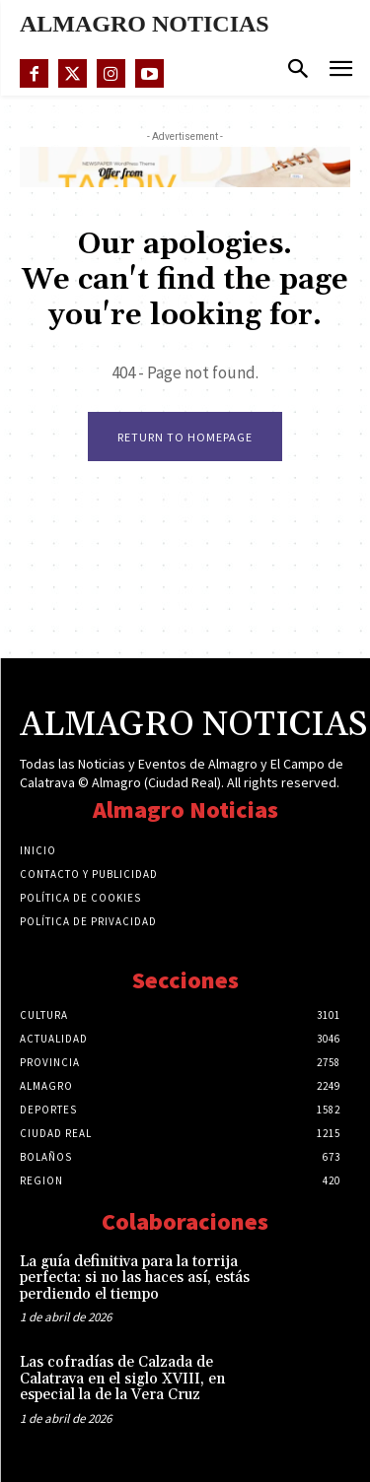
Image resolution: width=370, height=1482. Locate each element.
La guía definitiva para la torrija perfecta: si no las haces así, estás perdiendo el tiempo (135, 1278)
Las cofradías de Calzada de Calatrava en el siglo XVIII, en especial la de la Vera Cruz (122, 1378)
